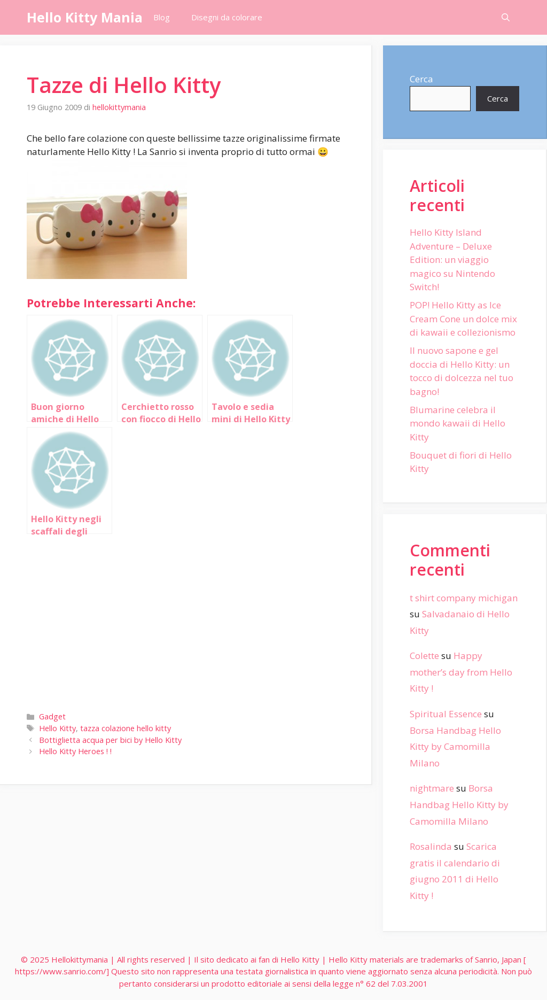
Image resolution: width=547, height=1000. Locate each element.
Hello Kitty (57, 728)
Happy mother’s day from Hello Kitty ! (461, 671)
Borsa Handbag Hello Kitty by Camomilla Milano (455, 746)
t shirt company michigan (464, 598)
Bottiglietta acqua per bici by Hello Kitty (110, 740)
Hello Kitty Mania (85, 17)
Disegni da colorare (226, 17)
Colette (424, 655)
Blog (161, 17)
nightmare (432, 788)
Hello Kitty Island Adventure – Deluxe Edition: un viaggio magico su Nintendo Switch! (452, 259)
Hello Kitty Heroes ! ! (75, 751)
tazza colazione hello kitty (125, 728)
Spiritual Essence (446, 714)
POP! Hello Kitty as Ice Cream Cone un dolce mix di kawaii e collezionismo (463, 318)
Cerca (421, 79)
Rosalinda (431, 846)
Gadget (52, 716)
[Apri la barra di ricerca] (505, 17)
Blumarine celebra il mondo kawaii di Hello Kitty (457, 423)
